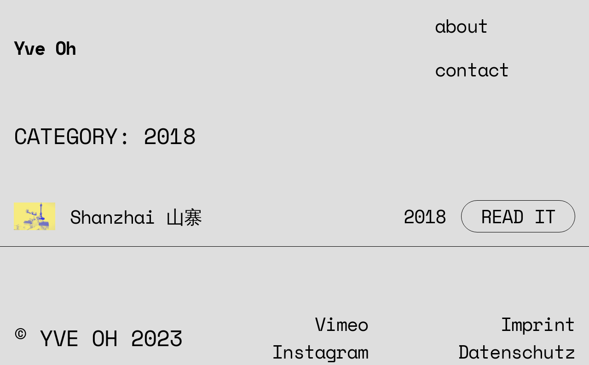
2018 (425, 216)
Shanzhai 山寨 (136, 216)
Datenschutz (516, 351)
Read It (528, 216)
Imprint (538, 323)
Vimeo (341, 323)
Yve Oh (44, 47)
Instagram (320, 351)
